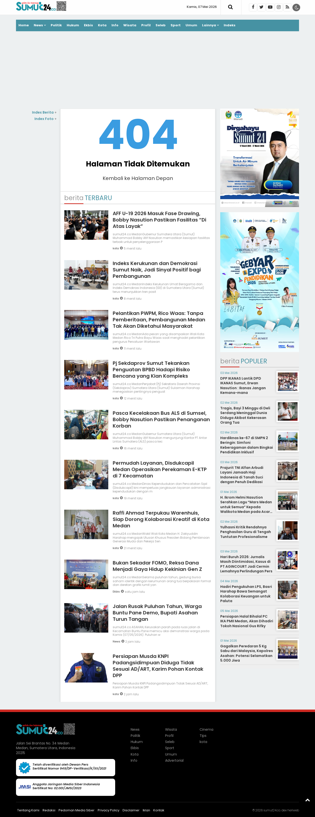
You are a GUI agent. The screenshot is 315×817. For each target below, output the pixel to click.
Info (114, 25)
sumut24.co (271, 810)
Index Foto (45, 118)
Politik (56, 25)
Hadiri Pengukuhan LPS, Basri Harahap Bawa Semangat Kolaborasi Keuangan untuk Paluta (246, 594)
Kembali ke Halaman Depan (138, 178)
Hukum (73, 25)
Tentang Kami (28, 810)
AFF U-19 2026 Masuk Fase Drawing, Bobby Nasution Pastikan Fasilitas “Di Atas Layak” (159, 220)
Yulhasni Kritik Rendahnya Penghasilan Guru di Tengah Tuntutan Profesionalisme (245, 532)
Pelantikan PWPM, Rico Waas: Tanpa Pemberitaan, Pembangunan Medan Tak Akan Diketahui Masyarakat (159, 319)
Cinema (206, 729)
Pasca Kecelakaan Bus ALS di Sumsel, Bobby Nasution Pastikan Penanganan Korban (161, 419)
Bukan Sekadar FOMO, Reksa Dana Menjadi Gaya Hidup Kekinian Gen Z (157, 566)
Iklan (146, 810)
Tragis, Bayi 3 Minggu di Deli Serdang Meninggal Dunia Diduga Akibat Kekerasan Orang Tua (245, 415)
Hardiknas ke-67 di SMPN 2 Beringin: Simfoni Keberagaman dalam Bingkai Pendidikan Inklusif (246, 445)
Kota (102, 25)
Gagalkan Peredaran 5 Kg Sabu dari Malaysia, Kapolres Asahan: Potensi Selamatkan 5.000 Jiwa (246, 653)
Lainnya (209, 25)
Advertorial (174, 760)
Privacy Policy (108, 810)
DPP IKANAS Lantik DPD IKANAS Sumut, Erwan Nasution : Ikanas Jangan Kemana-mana (243, 385)
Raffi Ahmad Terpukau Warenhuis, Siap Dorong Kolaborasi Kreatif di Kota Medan (161, 519)
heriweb (293, 810)
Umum (191, 25)
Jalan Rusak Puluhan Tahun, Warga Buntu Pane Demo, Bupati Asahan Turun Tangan (157, 613)
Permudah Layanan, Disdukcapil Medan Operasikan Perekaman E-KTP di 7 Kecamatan (160, 469)
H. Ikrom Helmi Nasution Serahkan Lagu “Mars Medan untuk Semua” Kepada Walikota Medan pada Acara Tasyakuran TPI (246, 507)
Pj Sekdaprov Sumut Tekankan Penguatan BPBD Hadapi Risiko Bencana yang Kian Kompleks (151, 369)
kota (116, 248)
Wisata (129, 25)
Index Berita (44, 112)
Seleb (161, 25)
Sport (176, 25)
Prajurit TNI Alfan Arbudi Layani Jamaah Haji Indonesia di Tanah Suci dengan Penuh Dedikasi (241, 475)
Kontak (158, 810)
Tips (203, 735)
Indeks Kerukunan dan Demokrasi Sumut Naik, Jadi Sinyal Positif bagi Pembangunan (157, 270)
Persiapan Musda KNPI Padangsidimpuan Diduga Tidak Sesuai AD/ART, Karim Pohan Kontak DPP (158, 666)
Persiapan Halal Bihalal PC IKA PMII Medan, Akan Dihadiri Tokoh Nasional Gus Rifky (246, 621)
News (38, 25)
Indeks (230, 25)
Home (23, 25)
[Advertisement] (157, 70)
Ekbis (88, 25)
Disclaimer (131, 810)
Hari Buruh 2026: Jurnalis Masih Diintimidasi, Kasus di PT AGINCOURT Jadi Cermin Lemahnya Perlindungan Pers (246, 564)
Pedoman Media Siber (76, 810)
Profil (146, 25)
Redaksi (49, 810)
